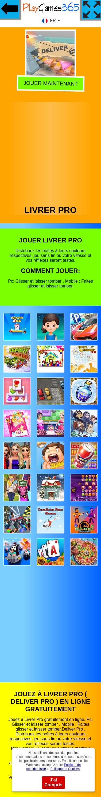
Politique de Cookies (65, 769)
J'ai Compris (53, 782)
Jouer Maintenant (51, 84)
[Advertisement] (50, 152)
